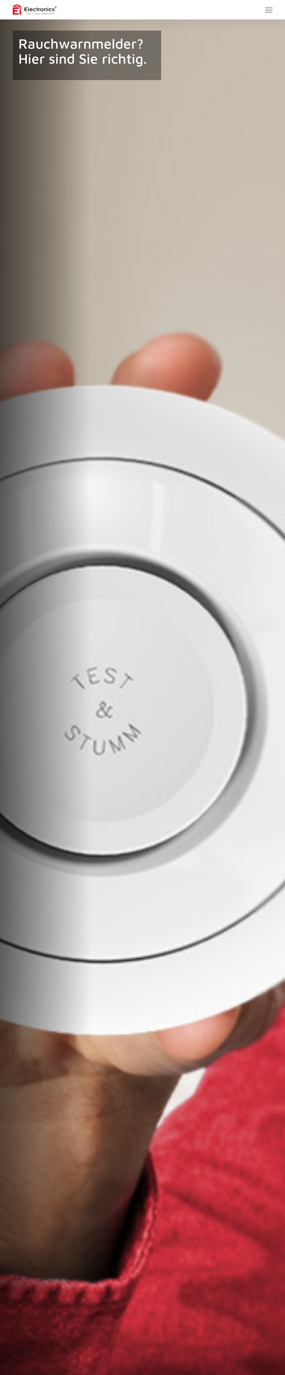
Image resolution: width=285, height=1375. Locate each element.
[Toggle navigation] (268, 10)
